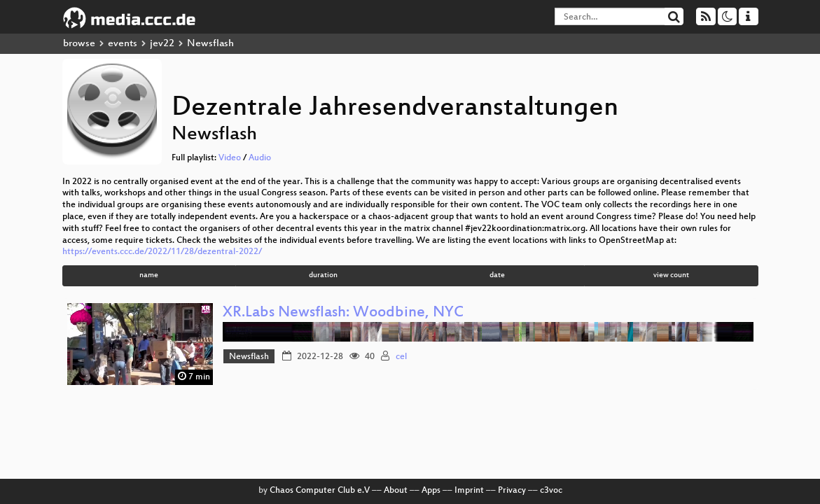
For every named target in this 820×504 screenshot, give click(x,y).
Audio (260, 158)
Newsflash (249, 357)
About (396, 491)
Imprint (469, 491)
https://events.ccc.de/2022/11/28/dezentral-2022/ (162, 252)
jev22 (162, 44)
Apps (431, 491)
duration (323, 275)
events (122, 44)
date (497, 275)
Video (229, 158)
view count (671, 275)
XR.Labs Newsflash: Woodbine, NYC (343, 313)
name (148, 275)
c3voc (551, 491)
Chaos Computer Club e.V (320, 491)
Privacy (512, 491)
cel (401, 357)
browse (79, 44)
